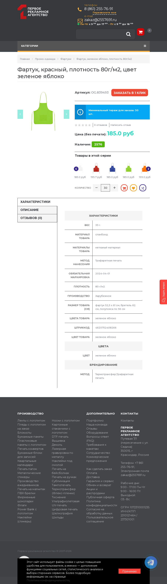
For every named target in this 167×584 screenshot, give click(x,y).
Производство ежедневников (28, 483)
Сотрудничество (98, 453)
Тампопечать (61, 485)
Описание (29, 210)
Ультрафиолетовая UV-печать (66, 503)
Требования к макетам (96, 446)
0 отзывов (100, 124)
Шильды (58, 517)
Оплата (91, 473)
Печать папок (27, 469)
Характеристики (35, 202)
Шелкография (62, 513)
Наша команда (96, 424)
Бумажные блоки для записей (29, 455)
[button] (163, 292)
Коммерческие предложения (97, 459)
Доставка (93, 477)
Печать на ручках (64, 477)
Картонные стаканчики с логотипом (61, 428)
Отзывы (91, 428)
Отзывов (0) (31, 218)
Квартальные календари (26, 463)
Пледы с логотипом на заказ (31, 426)
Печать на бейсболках (60, 471)
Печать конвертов (30, 448)
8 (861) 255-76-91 (98, 9)
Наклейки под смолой (62, 463)
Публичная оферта (100, 497)
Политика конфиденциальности (100, 503)
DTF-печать (60, 436)
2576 (98, 144)
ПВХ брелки (26, 493)
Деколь (57, 444)
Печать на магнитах (31, 489)
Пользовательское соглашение (99, 519)
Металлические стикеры (29, 475)
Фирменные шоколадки (26, 499)
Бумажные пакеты (30, 436)
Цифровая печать (65, 509)
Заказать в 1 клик (130, 93)
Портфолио (95, 420)
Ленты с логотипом (31, 420)
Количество (83, 187)
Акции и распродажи (95, 491)
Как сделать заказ (99, 469)
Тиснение (59, 497)
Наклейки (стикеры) (24, 519)
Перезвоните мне (104, 12)
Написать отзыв (120, 124)
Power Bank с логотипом (27, 511)
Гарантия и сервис (100, 481)
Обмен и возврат (98, 485)
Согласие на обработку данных (99, 511)
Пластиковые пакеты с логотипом (31, 442)
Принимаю (129, 571)
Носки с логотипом (66, 420)
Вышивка (58, 440)
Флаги (22, 505)
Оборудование (97, 432)
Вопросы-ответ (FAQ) (97, 438)
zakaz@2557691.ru (100, 20)
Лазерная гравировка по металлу (62, 453)
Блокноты (24, 432)
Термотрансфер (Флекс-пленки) (64, 491)
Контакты (127, 420)
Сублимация (61, 481)
